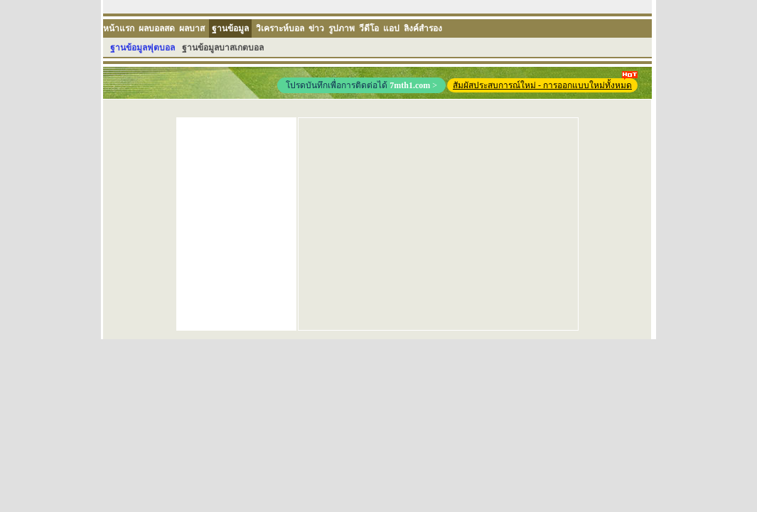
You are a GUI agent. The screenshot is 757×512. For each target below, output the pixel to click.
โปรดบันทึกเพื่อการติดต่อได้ (361, 85)
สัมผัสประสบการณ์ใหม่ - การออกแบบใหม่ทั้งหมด (545, 84)
